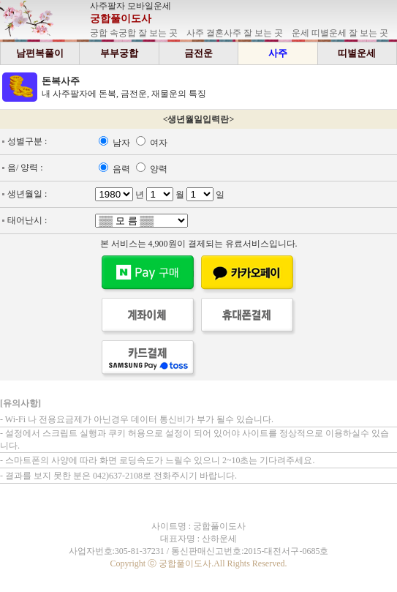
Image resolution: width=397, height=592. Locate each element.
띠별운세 (357, 53)
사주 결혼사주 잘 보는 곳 (234, 33)
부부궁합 (119, 53)
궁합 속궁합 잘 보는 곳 (134, 33)
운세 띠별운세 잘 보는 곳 (340, 33)
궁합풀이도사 (120, 18)
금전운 (198, 53)
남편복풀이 (40, 53)
